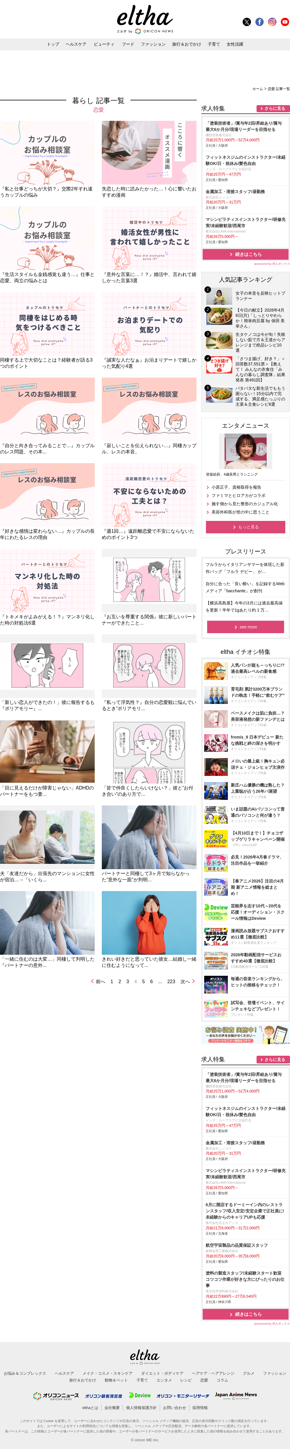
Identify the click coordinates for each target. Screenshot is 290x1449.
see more (248, 627)
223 (171, 981)
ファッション (153, 44)
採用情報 (200, 1407)
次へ (185, 981)
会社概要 (112, 1407)
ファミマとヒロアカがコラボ (238, 495)
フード (128, 44)
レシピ (186, 1380)
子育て (214, 44)
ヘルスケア (76, 44)
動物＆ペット (116, 1380)
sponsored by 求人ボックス (272, 263)
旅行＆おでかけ (186, 44)
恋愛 (204, 1380)
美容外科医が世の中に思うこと (241, 512)
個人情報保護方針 (141, 1407)
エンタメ (164, 1380)
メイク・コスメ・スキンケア (108, 1373)
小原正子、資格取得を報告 (236, 487)
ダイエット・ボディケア (162, 1373)
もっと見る (248, 526)
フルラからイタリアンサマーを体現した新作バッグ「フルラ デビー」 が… (245, 568)
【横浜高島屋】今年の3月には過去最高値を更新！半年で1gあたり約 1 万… (244, 606)
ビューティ (104, 44)
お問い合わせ (174, 1407)
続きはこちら (248, 254)
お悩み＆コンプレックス (25, 1373)
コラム (222, 1380)
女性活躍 (235, 44)
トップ (53, 44)
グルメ (248, 1373)
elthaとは (90, 1407)
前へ (100, 981)
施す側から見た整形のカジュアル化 (245, 503)
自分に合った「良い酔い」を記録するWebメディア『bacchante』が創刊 (245, 587)
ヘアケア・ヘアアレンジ (213, 1373)
